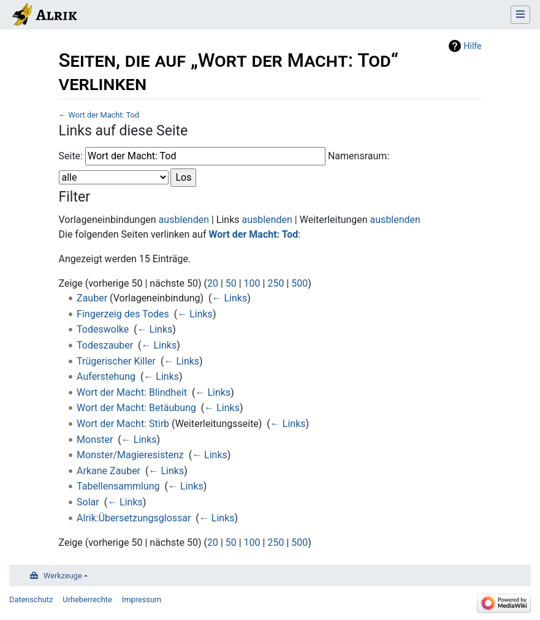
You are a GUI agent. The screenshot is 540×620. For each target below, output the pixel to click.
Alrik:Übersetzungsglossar (134, 518)
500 (299, 283)
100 (252, 283)
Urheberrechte (87, 599)
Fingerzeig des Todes (123, 314)
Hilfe (473, 46)
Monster (95, 439)
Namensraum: (358, 156)
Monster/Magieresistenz (130, 455)
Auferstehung (106, 376)
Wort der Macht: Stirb (123, 423)
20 (212, 283)
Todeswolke (103, 329)
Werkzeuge (63, 575)
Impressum (141, 599)
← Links (230, 298)
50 (231, 283)
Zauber (92, 298)
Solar (88, 502)
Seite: (71, 156)
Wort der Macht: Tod (103, 114)
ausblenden (184, 219)
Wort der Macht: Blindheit (132, 392)
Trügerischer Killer (116, 361)
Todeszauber (105, 345)
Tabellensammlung (118, 486)
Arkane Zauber (108, 471)
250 (275, 283)
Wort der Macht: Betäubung (136, 408)
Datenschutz (31, 599)
